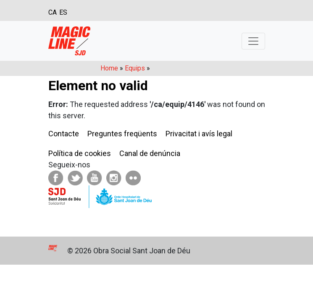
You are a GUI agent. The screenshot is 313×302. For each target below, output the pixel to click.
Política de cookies (79, 153)
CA (52, 12)
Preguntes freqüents (122, 133)
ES (63, 12)
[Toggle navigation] (253, 41)
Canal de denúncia (149, 153)
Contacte (63, 133)
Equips (135, 68)
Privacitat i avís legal (199, 133)
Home (109, 68)
